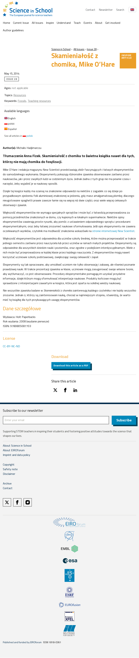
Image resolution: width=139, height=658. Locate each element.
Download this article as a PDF (71, 365)
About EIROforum (14, 450)
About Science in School (17, 446)
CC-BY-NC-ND (11, 346)
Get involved (112, 23)
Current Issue (21, 23)
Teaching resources (39, 101)
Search (120, 10)
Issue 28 (92, 49)
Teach (77, 23)
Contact (90, 10)
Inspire (50, 23)
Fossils (22, 101)
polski (9, 123)
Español (10, 129)
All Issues (37, 23)
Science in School (60, 49)
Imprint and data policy (16, 455)
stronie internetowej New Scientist (113, 231)
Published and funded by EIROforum (22, 642)
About (98, 23)
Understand (64, 23)
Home (6, 23)
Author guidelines (13, 30)
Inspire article (127, 56)
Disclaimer (9, 474)
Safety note (10, 469)
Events (88, 23)
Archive (7, 483)
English (10, 118)
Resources (19, 95)
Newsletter (106, 10)
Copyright (8, 464)
